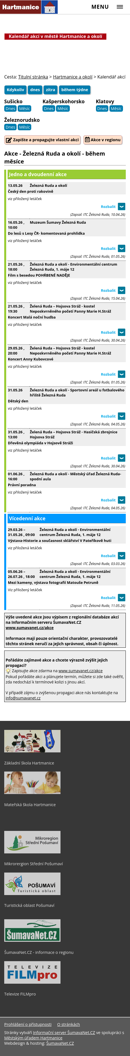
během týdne (74, 89)
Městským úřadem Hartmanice (33, 1038)
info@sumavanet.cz (23, 698)
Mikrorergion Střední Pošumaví (33, 863)
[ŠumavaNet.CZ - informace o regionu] (32, 940)
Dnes (10, 108)
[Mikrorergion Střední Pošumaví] (32, 852)
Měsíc (24, 108)
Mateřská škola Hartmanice (30, 804)
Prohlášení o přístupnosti (27, 1024)
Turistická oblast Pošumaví (29, 905)
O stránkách (68, 1024)
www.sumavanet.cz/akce (80, 670)
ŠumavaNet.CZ (60, 1043)
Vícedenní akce (27, 518)
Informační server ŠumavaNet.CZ (64, 1032)
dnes (35, 89)
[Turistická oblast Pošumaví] (32, 894)
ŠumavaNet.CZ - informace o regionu (38, 952)
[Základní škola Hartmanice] (32, 751)
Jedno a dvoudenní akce (38, 174)
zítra (50, 89)
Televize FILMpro (20, 994)
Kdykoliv (15, 89)
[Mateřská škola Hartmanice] (32, 793)
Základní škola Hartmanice (29, 763)
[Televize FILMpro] (32, 982)
